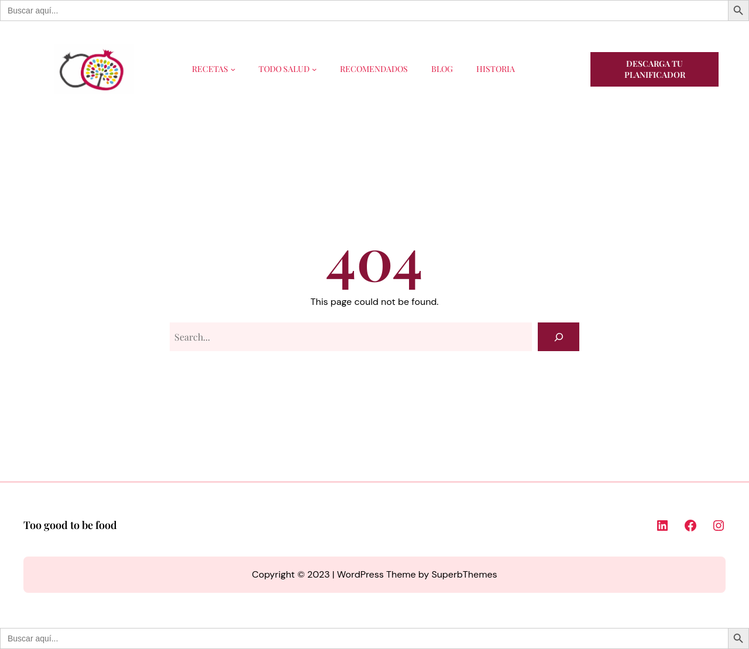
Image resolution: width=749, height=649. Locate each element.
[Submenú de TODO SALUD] (314, 69)
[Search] (558, 336)
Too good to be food (70, 525)
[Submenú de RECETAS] (233, 69)
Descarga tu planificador (654, 69)
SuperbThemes (464, 574)
